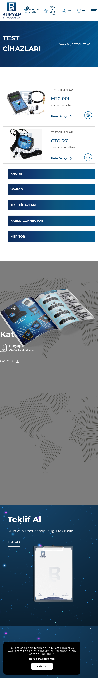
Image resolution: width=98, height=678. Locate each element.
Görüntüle (9, 361)
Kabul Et (42, 666)
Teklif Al (14, 542)
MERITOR (17, 236)
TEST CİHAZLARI (23, 205)
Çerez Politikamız (42, 658)
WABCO (16, 189)
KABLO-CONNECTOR (26, 221)
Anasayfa (64, 44)
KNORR (16, 174)
